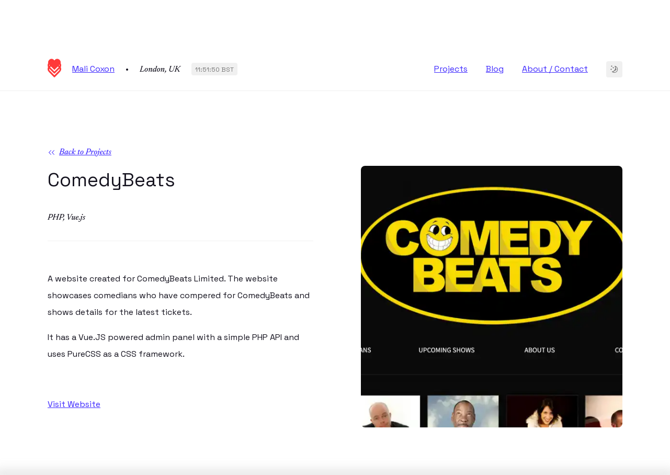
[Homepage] (54, 74)
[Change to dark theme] (614, 69)
